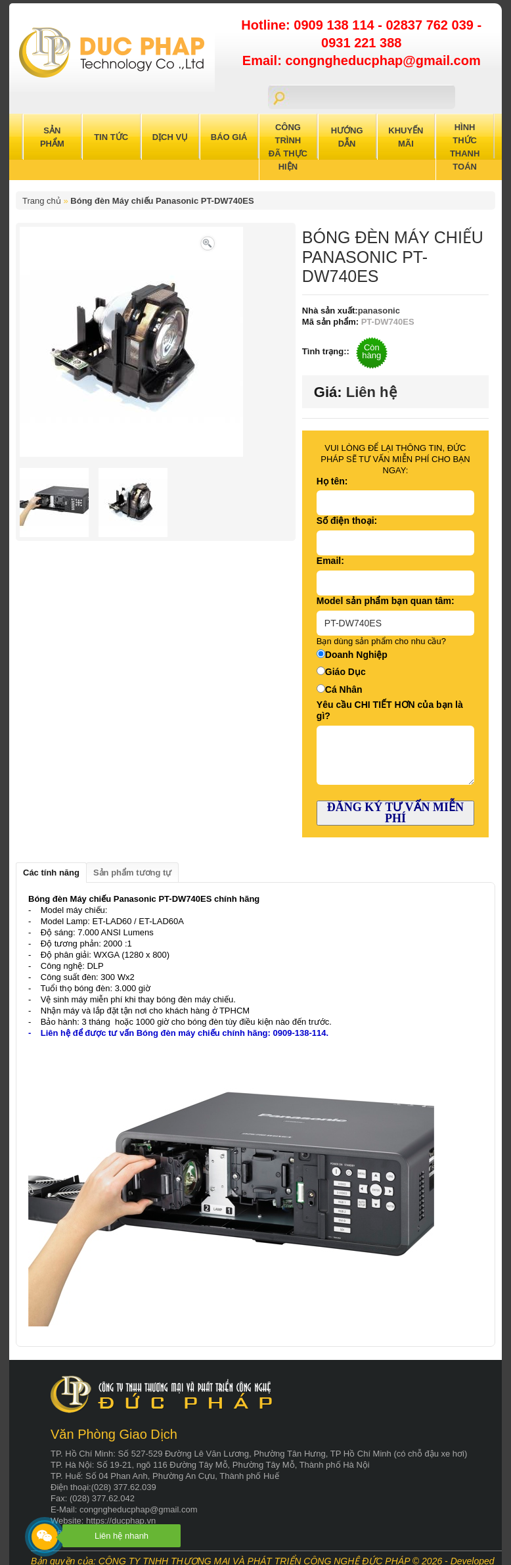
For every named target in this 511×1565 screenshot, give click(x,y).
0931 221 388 (361, 42)
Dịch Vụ (170, 137)
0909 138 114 (336, 25)
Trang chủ (41, 201)
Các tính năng (51, 872)
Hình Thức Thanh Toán (465, 147)
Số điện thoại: (347, 520)
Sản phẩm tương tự (132, 872)
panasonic (379, 310)
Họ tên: (332, 481)
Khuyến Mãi (405, 137)
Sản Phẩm (52, 137)
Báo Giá (229, 137)
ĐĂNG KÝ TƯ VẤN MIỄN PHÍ (395, 813)
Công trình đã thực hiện (288, 147)
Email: (330, 560)
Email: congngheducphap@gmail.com (361, 60)
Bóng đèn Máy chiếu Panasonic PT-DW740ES (162, 201)
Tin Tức (111, 137)
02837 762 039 (431, 25)
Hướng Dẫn (347, 137)
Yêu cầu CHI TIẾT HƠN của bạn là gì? (390, 710)
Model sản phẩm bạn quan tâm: (386, 601)
